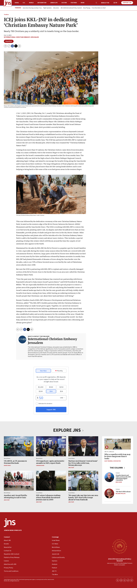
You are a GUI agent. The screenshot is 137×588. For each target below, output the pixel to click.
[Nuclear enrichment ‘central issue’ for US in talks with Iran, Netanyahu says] (83, 446)
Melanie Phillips (120, 493)
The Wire (6, 14)
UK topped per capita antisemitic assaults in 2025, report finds (50, 462)
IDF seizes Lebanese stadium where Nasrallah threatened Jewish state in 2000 (48, 497)
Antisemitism (41, 3)
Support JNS (127, 3)
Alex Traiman (108, 461)
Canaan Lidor (40, 465)
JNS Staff (71, 467)
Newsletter (105, 3)
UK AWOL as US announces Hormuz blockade (15, 462)
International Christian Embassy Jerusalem (21, 37)
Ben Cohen (119, 482)
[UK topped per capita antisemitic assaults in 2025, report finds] (51, 446)
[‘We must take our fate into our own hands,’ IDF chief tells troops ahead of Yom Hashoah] (83, 481)
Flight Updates (47, 8)
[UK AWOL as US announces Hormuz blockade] (19, 446)
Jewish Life (53, 3)
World (31, 3)
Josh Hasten (117, 461)
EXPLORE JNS (68, 430)
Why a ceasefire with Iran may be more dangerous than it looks (117, 456)
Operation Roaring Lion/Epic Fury (32, 8)
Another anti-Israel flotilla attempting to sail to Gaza (15, 496)
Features (74, 3)
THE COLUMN (118, 467)
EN (116, 3)
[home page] (7, 3)
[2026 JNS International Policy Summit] (119, 546)
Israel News (71, 458)
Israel (17, 3)
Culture (64, 3)
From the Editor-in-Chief (99, 8)
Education (56, 8)
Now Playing (86, 8)
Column (118, 473)
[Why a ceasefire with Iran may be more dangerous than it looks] (117, 444)
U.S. (24, 3)
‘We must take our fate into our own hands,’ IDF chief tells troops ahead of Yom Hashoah (83, 497)
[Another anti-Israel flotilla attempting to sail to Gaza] (19, 481)
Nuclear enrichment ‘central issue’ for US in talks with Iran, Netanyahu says (83, 463)
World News (7, 458)
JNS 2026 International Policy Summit (71, 8)
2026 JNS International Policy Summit (119, 560)
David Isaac (7, 465)
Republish (9, 41)
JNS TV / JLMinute (109, 452)
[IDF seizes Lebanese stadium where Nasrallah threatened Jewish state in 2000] (51, 481)
